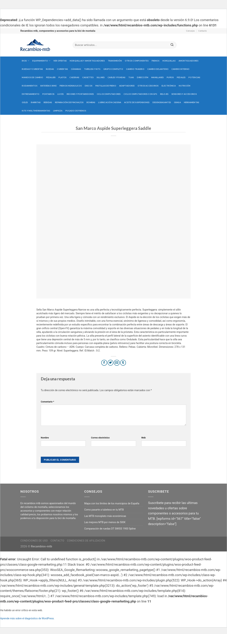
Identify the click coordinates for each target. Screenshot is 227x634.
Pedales (181, 77)
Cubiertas (62, 69)
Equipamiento (41, 60)
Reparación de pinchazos (69, 102)
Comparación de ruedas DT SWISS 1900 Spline (110, 528)
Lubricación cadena (109, 102)
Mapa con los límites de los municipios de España (111, 503)
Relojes (164, 94)
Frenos (155, 61)
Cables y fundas (116, 77)
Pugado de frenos (75, 110)
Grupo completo (113, 69)
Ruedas (50, 69)
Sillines (101, 77)
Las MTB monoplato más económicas (105, 516)
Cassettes (88, 77)
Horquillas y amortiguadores (87, 61)
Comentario (47, 401)
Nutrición (184, 85)
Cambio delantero (158, 69)
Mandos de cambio (32, 77)
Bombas (91, 102)
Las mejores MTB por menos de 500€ (105, 522)
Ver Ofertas (60, 61)
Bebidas (48, 102)
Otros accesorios (148, 85)
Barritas (36, 102)
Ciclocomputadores (109, 94)
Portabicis (48, 94)
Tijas (131, 77)
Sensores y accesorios (184, 94)
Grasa (177, 102)
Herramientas (191, 102)
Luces (60, 94)
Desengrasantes (162, 102)
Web (143, 437)
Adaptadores (127, 85)
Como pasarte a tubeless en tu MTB (104, 509)
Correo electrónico (100, 437)
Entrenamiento (30, 94)
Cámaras (76, 69)
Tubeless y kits (92, 69)
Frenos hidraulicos (71, 85)
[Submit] (172, 45)
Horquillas (169, 61)
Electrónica (169, 85)
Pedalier (51, 77)
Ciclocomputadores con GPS (140, 94)
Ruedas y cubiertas (32, 69)
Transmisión (115, 61)
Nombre (45, 437)
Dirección (142, 77)
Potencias (194, 77)
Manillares (157, 77)
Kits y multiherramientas (36, 110)
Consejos (190, 31)
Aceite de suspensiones (137, 102)
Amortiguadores (188, 61)
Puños (170, 77)
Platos (63, 77)
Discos (88, 85)
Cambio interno (180, 69)
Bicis (25, 60)
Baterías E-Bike (48, 85)
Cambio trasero (135, 69)
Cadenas (74, 77)
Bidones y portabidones (80, 94)
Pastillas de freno (105, 85)
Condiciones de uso (34, 540)
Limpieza (58, 110)
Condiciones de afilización (86, 540)
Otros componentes (137, 61)
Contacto (202, 31)
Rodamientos (29, 85)
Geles (25, 102)
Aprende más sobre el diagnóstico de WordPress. (27, 618)
